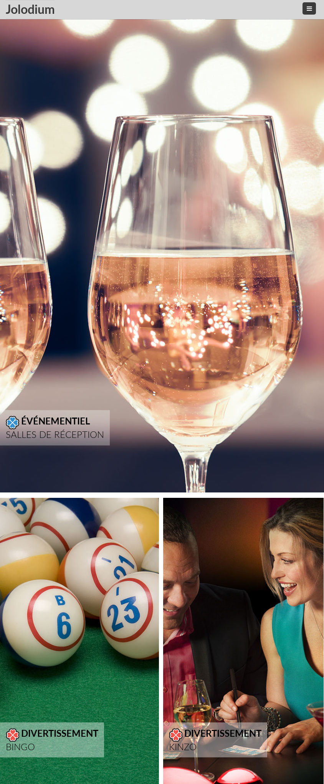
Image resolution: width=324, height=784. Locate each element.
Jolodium (30, 9)
